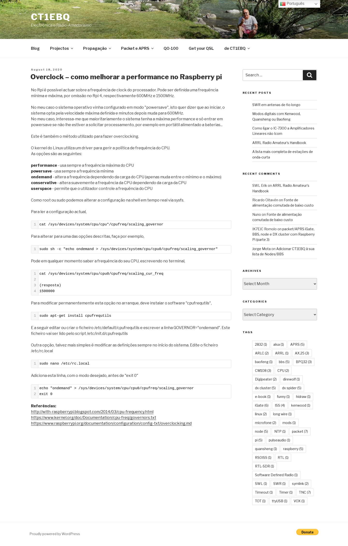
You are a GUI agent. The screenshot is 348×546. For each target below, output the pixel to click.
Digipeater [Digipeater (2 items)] (266, 380)
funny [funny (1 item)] (283, 397)
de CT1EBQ (237, 49)
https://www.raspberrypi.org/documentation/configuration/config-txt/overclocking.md (111, 424)
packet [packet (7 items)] (300, 432)
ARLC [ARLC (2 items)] (262, 354)
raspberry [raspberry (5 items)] (293, 450)
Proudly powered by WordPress (54, 535)
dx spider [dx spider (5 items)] (291, 389)
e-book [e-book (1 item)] (263, 397)
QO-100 (171, 49)
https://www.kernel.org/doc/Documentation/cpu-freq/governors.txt (93, 418)
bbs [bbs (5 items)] (284, 363)
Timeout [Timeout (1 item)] (264, 493)
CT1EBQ (50, 17)
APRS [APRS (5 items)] (297, 345)
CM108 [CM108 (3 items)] (263, 371)
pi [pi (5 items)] (258, 441)
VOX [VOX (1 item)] (299, 502)
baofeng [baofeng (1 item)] (264, 363)
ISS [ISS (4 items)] (280, 406)
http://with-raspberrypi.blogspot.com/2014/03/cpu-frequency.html (92, 412)
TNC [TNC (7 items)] (305, 493)
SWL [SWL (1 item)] (261, 484)
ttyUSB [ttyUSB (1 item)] (279, 502)
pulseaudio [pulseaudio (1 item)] (279, 441)
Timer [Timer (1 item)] (286, 493)
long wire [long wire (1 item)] (282, 415)
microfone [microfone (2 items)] (265, 424)
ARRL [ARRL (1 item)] (282, 354)
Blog (35, 49)
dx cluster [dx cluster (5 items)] (265, 389)
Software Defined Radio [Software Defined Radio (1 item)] (276, 476)
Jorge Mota (261, 250)
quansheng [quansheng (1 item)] (266, 450)
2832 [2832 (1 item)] (261, 345)
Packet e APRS (137, 49)
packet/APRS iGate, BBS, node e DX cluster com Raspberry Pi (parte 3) (283, 235)
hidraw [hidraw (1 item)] (303, 397)
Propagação (97, 49)
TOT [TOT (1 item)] (260, 502)
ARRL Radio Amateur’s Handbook (279, 144)
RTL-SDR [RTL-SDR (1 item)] (264, 467)
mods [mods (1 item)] (289, 424)
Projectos (62, 49)
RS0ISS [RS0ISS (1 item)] (263, 458)
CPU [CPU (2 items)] (283, 371)
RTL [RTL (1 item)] (283, 458)
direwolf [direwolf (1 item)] (291, 380)
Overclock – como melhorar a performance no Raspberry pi (126, 78)
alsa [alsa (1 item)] (278, 345)
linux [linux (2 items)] (261, 415)
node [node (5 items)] (261, 432)
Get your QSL (201, 49)
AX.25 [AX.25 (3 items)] (302, 354)
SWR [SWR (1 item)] (279, 484)
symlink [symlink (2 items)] (300, 484)
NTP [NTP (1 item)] (280, 432)
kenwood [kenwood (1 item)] (300, 406)
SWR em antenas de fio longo (276, 106)
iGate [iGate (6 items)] (261, 406)
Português (292, 4)
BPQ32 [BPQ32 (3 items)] (304, 363)
